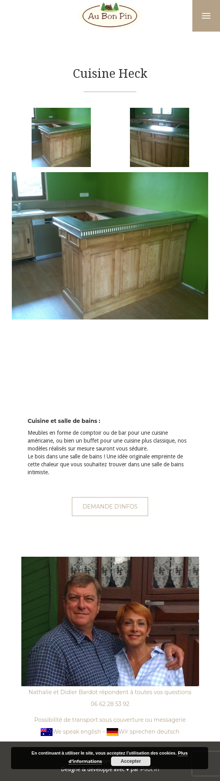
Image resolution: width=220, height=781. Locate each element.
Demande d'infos (110, 506)
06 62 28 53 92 (109, 704)
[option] (61, 137)
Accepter (131, 761)
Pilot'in (149, 769)
